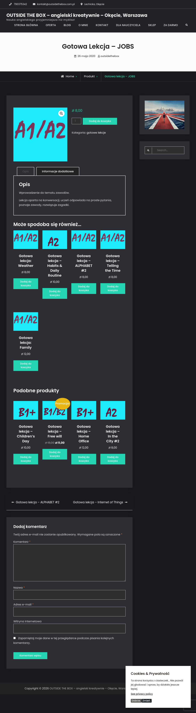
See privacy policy (142, 693)
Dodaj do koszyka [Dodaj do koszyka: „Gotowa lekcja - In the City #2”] (112, 472)
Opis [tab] (25, 171)
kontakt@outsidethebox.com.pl (56, 4)
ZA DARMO (171, 25)
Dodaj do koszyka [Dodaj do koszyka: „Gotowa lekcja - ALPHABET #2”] (83, 291)
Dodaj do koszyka (102, 121)
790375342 (20, 4)
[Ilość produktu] (77, 121)
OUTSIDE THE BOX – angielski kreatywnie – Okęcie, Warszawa (76, 15)
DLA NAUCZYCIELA (128, 25)
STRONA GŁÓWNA (26, 25)
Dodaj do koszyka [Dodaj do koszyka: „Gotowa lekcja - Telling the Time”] (112, 291)
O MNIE (83, 25)
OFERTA (51, 25)
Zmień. (146, 700)
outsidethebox (110, 56)
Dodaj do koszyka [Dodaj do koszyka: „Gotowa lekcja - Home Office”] (83, 472)
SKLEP (152, 25)
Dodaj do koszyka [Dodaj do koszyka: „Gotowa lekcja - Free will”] (54, 467)
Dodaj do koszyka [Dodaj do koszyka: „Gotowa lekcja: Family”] (25, 373)
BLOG (67, 25)
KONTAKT (102, 25)
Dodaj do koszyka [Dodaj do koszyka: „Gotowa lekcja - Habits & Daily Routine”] (54, 296)
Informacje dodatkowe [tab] (58, 171)
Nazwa (19, 605)
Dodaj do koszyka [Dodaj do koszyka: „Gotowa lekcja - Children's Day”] (25, 472)
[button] (61, 113)
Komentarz (21, 558)
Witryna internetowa (27, 639)
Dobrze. (136, 700)
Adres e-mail (23, 622)
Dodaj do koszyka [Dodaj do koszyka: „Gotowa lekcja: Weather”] (25, 286)
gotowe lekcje (96, 133)
